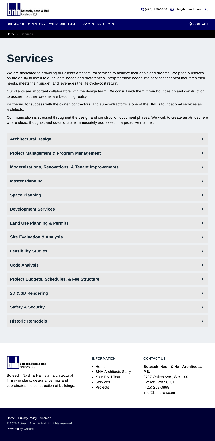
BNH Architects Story (26, 24)
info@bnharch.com (159, 392)
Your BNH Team (62, 24)
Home (11, 34)
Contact (198, 24)
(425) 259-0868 (156, 387)
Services (86, 24)
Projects (105, 24)
